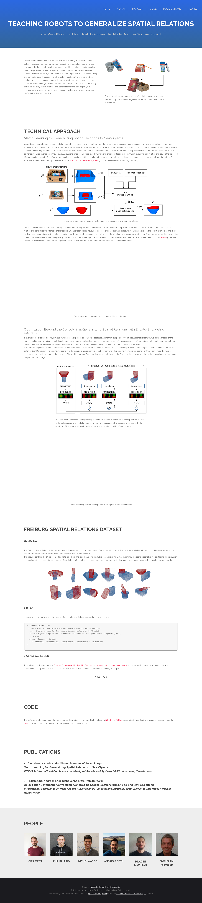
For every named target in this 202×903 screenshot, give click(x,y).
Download (101, 677)
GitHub (108, 720)
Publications (172, 8)
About (121, 8)
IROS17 (164, 237)
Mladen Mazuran (70, 763)
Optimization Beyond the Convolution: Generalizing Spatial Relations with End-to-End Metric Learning (89, 784)
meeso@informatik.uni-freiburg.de (105, 887)
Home (106, 8)
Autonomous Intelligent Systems (84, 160)
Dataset (137, 8)
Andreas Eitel (52, 781)
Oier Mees (33, 763)
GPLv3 (26, 723)
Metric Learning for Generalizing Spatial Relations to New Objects (66, 767)
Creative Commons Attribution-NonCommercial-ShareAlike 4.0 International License (90, 665)
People (192, 8)
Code (153, 8)
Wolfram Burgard (93, 763)
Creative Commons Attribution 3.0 (131, 893)
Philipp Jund (35, 781)
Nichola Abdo (50, 763)
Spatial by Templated (97, 893)
